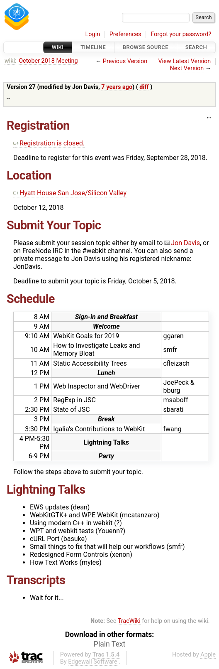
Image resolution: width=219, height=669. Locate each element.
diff (143, 87)
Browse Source (145, 47)
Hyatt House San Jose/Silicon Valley (70, 193)
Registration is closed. (49, 143)
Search (196, 47)
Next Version (187, 68)
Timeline (93, 47)
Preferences (125, 34)
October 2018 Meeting (48, 60)
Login (92, 34)
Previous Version (125, 61)
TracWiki (129, 621)
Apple (208, 654)
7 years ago (116, 87)
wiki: (11, 60)
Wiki (58, 47)
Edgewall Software (92, 661)
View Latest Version (184, 61)
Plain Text (109, 644)
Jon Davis (182, 243)
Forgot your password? (181, 34)
